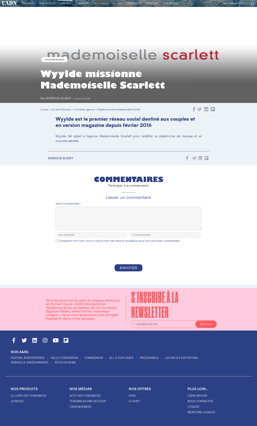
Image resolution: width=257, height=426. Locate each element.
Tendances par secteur (88, 401)
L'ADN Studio (100, 3)
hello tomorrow (64, 358)
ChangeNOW (93, 358)
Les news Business (61, 109)
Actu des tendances (85, 395)
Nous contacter (200, 401)
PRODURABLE (149, 358)
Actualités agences (54, 59)
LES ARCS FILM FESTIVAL (181, 358)
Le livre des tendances (28, 395)
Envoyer (128, 271)
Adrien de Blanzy (58, 98)
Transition (82, 3)
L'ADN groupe (197, 395)
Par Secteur (47, 3)
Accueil (44, 109)
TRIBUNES (65, 3)
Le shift (134, 401)
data (132, 395)
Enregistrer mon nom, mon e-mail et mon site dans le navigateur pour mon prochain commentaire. (119, 244)
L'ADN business (80, 406)
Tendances (28, 3)
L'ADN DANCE (134, 3)
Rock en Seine (65, 362)
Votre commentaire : (68, 203)
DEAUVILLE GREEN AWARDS (29, 362)
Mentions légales (201, 412)
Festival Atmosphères (28, 358)
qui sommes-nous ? (235, 3)
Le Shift (117, 3)
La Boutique (170, 3)
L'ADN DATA (152, 3)
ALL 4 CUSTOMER (121, 358)
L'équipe (193, 406)
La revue (17, 401)
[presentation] (128, 257)
